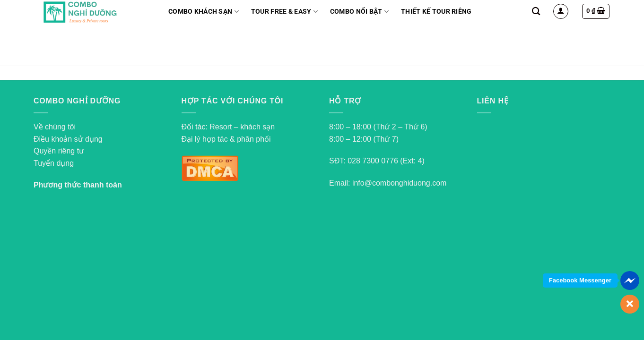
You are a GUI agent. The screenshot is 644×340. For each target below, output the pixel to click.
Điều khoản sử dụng (68, 139)
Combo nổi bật (359, 11)
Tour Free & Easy (284, 11)
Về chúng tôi (55, 127)
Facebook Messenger (580, 280)
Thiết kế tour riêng (436, 12)
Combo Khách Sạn (203, 11)
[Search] (536, 11)
